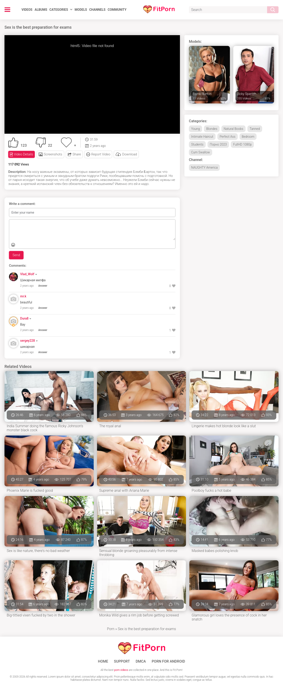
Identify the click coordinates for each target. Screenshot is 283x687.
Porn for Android (168, 661)
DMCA (141, 661)
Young (195, 129)
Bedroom (248, 136)
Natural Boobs (233, 129)
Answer (42, 285)
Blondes (211, 129)
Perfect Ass (227, 136)
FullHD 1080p (242, 144)
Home (103, 661)
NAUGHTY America (204, 167)
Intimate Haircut (202, 136)
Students (197, 144)
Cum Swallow (200, 152)
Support (122, 661)
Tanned (255, 129)
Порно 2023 (218, 144)
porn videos (121, 670)
